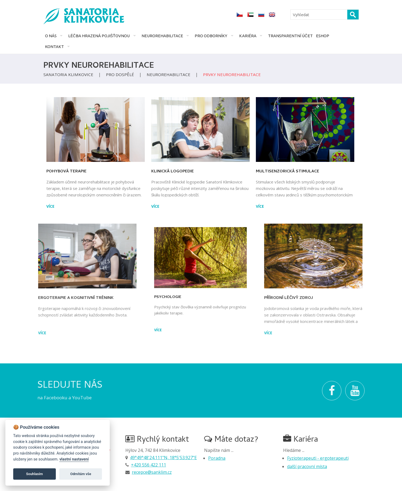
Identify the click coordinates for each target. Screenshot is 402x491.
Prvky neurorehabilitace (232, 74)
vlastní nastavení (74, 459)
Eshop (322, 35)
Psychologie (179, 292)
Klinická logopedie (174, 170)
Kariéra (247, 35)
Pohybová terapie (57, 171)
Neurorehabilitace (162, 35)
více (41, 206)
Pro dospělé (120, 74)
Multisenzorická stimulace (296, 171)
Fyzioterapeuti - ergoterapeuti (318, 458)
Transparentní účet (290, 35)
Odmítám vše (80, 474)
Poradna (216, 458)
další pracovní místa (307, 466)
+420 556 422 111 (148, 465)
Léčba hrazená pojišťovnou (99, 35)
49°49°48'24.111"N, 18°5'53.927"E (163, 458)
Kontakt (54, 46)
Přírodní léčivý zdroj (338, 298)
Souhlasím (34, 474)
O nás (51, 35)
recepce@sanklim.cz (152, 472)
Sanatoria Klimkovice (68, 74)
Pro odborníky (211, 35)
